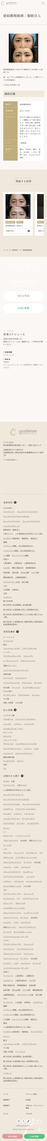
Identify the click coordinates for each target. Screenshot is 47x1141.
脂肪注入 (34, 538)
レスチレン (18, 724)
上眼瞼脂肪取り (21, 577)
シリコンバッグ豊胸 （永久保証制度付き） (19, 551)
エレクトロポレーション (32, 687)
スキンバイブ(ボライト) (24, 753)
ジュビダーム (8, 719)
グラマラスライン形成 (11, 582)
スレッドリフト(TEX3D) (31, 521)
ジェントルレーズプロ (11, 648)
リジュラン (28, 749)
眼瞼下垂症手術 (18, 568)
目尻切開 (15, 572)
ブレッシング (8, 678)
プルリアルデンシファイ (12, 749)
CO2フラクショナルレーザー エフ (16, 670)
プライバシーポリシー (23, 1125)
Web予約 (12, 1136)
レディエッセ (29, 724)
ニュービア (7, 724)
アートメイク (8, 641)
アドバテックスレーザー (12, 656)
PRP (4, 768)
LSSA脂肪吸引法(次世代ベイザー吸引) (29, 534)
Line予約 (34, 1136)
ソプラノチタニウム (29, 648)
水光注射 (6, 687)
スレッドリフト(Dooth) (11, 521)
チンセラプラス (9, 761)
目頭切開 (6, 572)
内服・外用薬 (8, 702)
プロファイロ (8, 744)
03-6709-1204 (23, 282)
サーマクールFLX (9, 695)
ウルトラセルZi (24, 695)
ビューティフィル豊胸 (20, 555)
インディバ (7, 597)
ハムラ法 (6, 568)
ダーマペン (38, 683)
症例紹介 (15, 250)
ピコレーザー (28, 656)
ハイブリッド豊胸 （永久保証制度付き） (18, 546)
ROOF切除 (35, 572)
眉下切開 (25, 582)
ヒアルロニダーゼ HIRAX (13, 729)
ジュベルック (8, 753)
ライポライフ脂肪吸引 (11, 538)
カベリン (20, 761)
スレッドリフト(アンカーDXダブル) (16, 516)
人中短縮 (6, 590)
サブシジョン (27, 683)
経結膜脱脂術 (31, 568)
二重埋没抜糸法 (30, 563)
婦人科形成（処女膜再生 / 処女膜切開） (18, 605)
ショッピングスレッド (11, 526)
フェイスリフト (9, 512)
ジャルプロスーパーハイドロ (26, 744)
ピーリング (16, 687)
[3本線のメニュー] (43, 3)
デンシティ (36, 695)
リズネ (36, 749)
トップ (5, 250)
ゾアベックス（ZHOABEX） (25, 719)
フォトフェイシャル (27, 661)
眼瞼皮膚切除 (8, 577)
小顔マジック (8, 534)
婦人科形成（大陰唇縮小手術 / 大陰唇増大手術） (21, 609)
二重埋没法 (18, 563)
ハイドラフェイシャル (11, 683)
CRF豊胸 (6, 555)
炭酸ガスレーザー (9, 665)
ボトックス (7, 736)
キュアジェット (21, 678)
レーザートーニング (10, 661)
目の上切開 (25, 572)
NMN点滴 (18, 702)
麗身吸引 (25, 538)
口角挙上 (15, 590)
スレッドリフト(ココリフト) (27, 512)
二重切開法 (7, 563)
